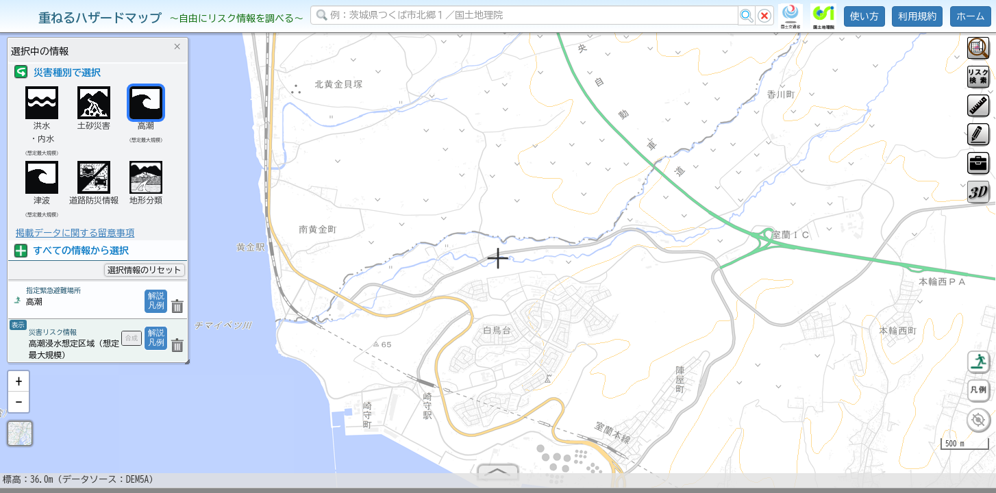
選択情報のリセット (145, 270)
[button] (18, 387)
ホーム (970, 16)
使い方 (864, 16)
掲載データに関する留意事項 (75, 233)
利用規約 (917, 16)
